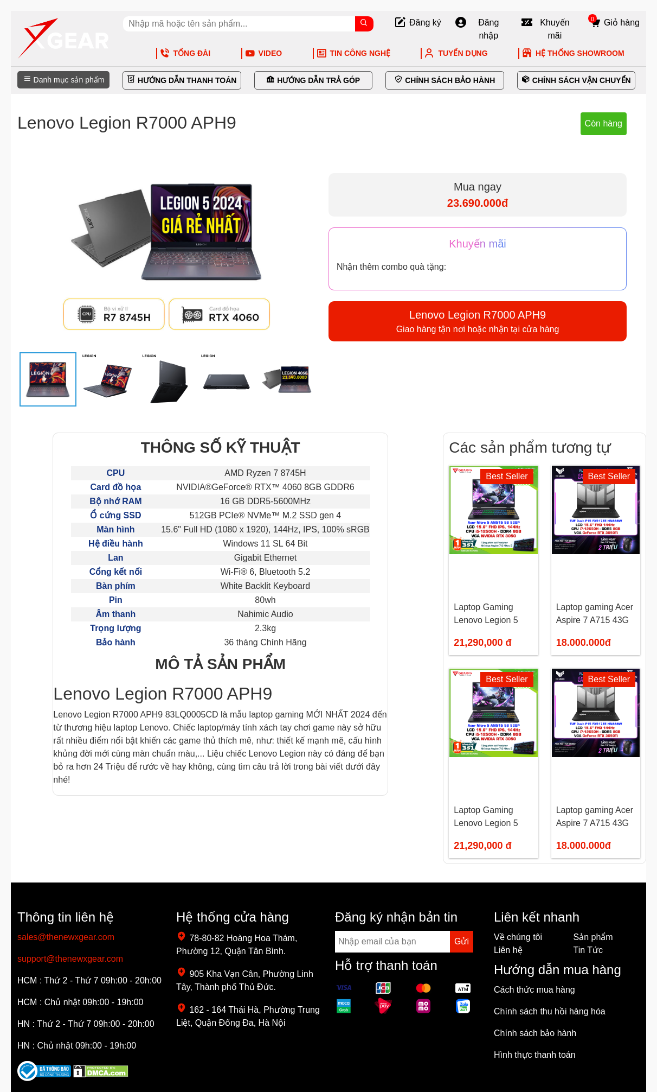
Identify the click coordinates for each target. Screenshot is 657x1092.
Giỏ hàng (614, 22)
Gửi (461, 941)
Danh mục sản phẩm (64, 79)
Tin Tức (588, 950)
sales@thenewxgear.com (65, 937)
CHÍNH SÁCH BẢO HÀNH (444, 80)
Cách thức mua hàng (534, 989)
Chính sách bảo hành (535, 1033)
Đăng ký (417, 22)
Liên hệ (508, 950)
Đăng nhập (476, 29)
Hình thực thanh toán (535, 1054)
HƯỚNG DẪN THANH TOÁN (181, 80)
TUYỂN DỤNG (455, 53)
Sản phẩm (593, 937)
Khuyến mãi (545, 29)
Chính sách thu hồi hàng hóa (550, 1011)
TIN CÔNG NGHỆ (353, 53)
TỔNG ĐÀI (185, 53)
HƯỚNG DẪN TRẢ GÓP (313, 80)
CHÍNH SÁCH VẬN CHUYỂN (576, 80)
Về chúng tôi (518, 937)
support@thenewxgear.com (70, 958)
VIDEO (263, 53)
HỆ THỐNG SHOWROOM (572, 53)
